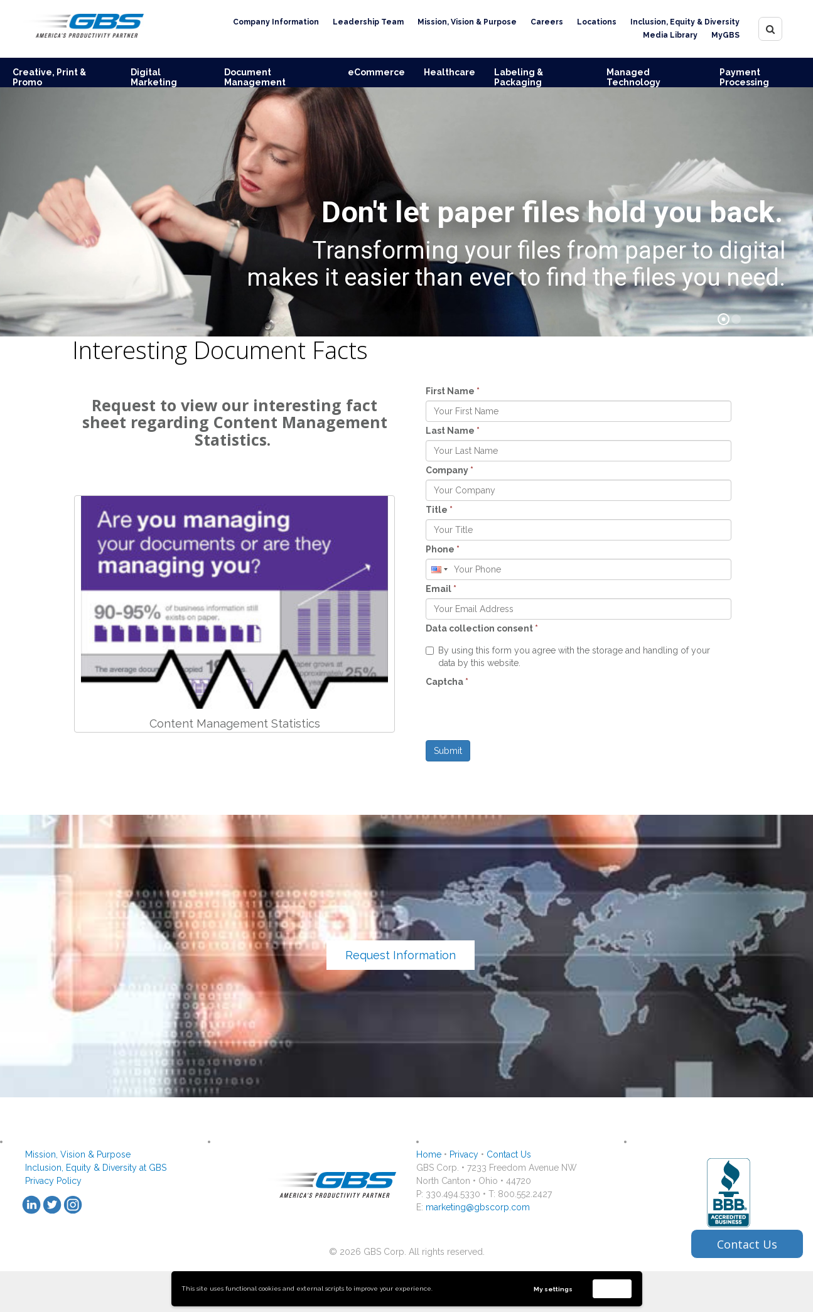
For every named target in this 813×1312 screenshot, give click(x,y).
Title (439, 510)
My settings (553, 1289)
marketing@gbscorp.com (478, 1207)
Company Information (276, 22)
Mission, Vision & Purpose (467, 22)
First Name (453, 391)
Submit (448, 751)
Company (449, 470)
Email (441, 589)
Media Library (670, 35)
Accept (612, 1288)
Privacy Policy (53, 1181)
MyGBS (725, 35)
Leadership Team (368, 22)
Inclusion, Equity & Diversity (685, 22)
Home (428, 1154)
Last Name (453, 431)
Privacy (464, 1154)
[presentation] (521, 715)
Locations (596, 22)
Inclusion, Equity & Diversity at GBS (95, 1168)
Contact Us (509, 1154)
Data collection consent (482, 628)
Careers (546, 22)
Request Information (400, 955)
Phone (443, 549)
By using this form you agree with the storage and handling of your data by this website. (568, 656)
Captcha (447, 682)
